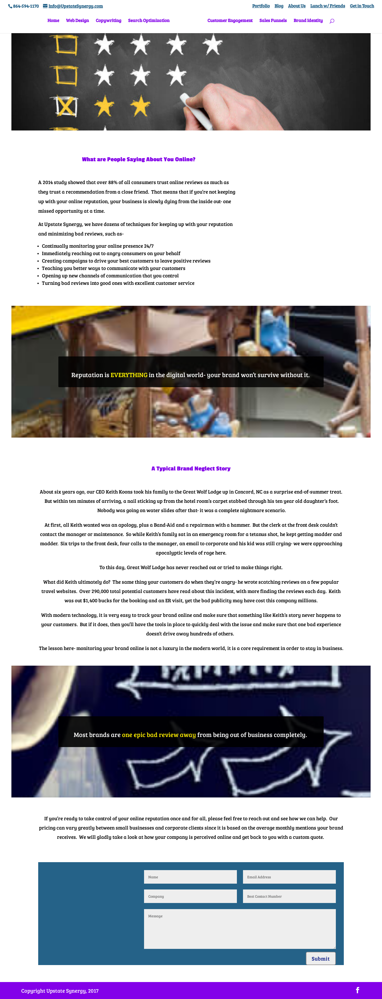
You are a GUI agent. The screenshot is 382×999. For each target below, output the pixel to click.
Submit (321, 958)
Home (55, 22)
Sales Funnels (271, 22)
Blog (279, 6)
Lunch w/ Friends (327, 6)
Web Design (79, 22)
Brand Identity (306, 22)
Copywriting (110, 22)
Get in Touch (362, 6)
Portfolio (261, 6)
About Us (297, 6)
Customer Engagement (228, 22)
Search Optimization (150, 22)
